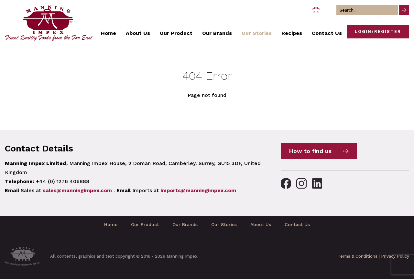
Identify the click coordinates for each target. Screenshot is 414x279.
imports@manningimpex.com (198, 190)
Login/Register (378, 31)
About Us (260, 224)
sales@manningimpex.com (77, 190)
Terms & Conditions (357, 256)
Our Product (145, 224)
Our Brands (185, 224)
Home (110, 224)
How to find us (310, 151)
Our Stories (224, 224)
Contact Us (297, 224)
